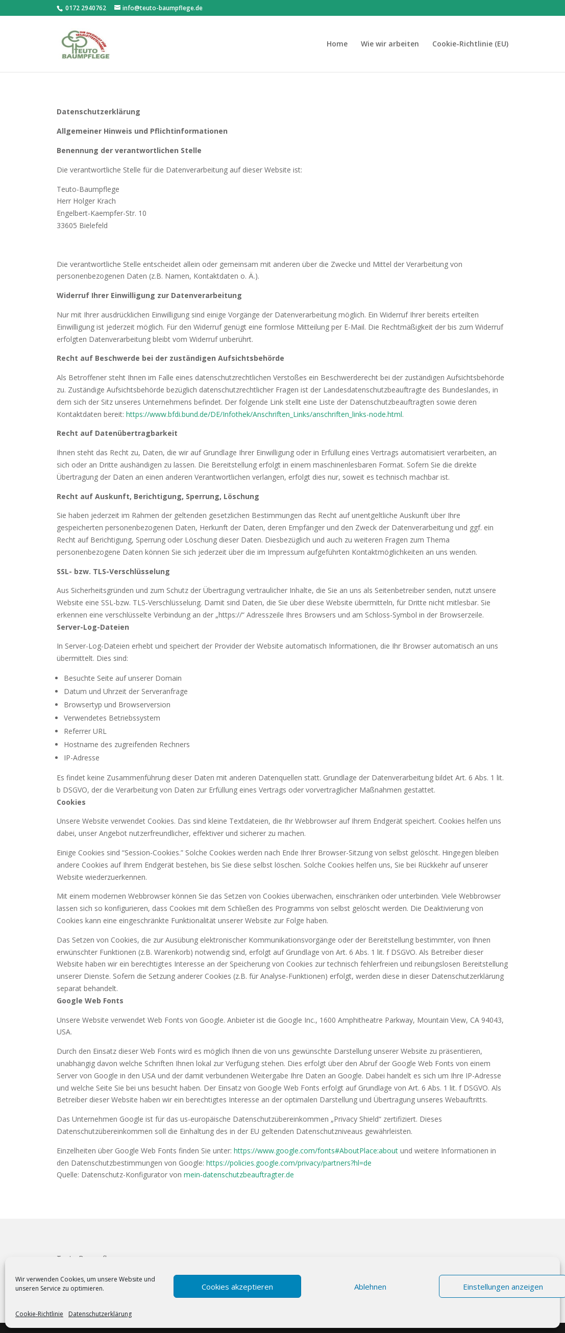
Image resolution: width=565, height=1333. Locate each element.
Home (337, 44)
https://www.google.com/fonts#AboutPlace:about (316, 1150)
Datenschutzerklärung (100, 1314)
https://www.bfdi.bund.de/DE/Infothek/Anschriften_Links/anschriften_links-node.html (264, 414)
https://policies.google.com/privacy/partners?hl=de (289, 1163)
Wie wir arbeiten (390, 44)
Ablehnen (370, 1286)
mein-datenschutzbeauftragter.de (239, 1174)
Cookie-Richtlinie (39, 1314)
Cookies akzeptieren (237, 1286)
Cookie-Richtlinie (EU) (470, 44)
